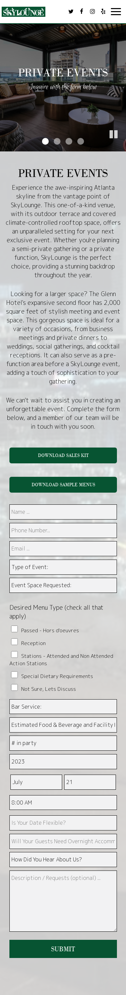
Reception (33, 643)
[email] (63, 548)
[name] (63, 512)
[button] (121, 146)
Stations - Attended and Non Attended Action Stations (61, 659)
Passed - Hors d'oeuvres (50, 630)
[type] (63, 822)
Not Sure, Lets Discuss (48, 688)
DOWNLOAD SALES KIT (63, 455)
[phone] (63, 530)
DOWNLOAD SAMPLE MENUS (63, 485)
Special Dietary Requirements (57, 676)
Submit (63, 949)
